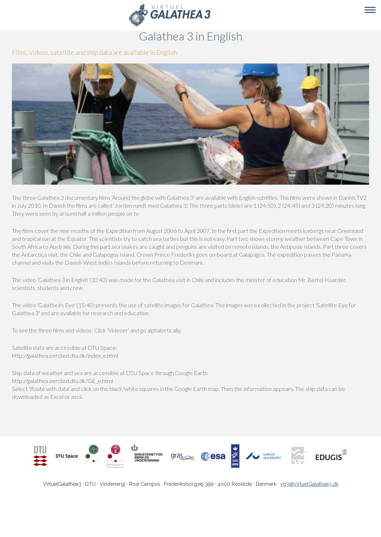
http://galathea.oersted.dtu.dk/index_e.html (65, 355)
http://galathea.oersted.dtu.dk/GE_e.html (62, 380)
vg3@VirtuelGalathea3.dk (309, 484)
